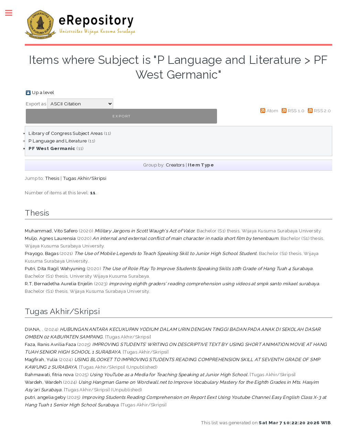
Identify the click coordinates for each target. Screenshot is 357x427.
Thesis (52, 178)
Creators (175, 165)
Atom (273, 110)
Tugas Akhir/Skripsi (85, 178)
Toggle (12, 13)
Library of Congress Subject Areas (65, 133)
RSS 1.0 (296, 110)
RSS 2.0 (322, 110)
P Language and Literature (58, 140)
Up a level (43, 92)
